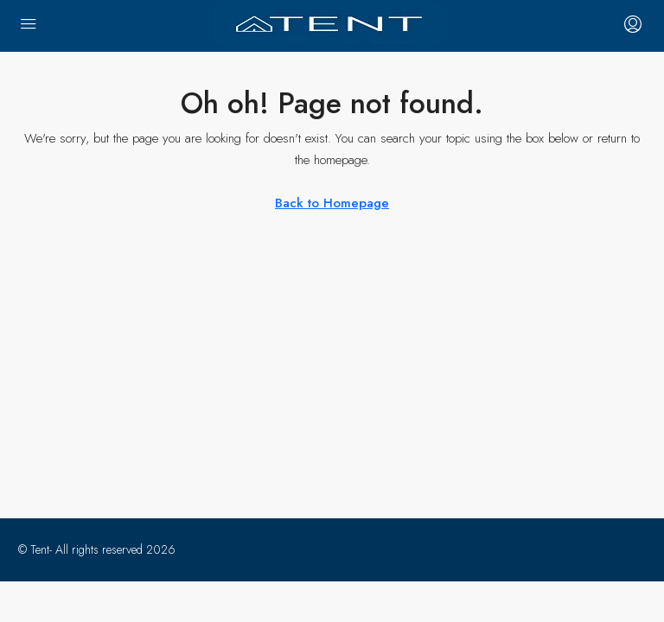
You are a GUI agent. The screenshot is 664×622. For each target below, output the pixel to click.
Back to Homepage (332, 203)
